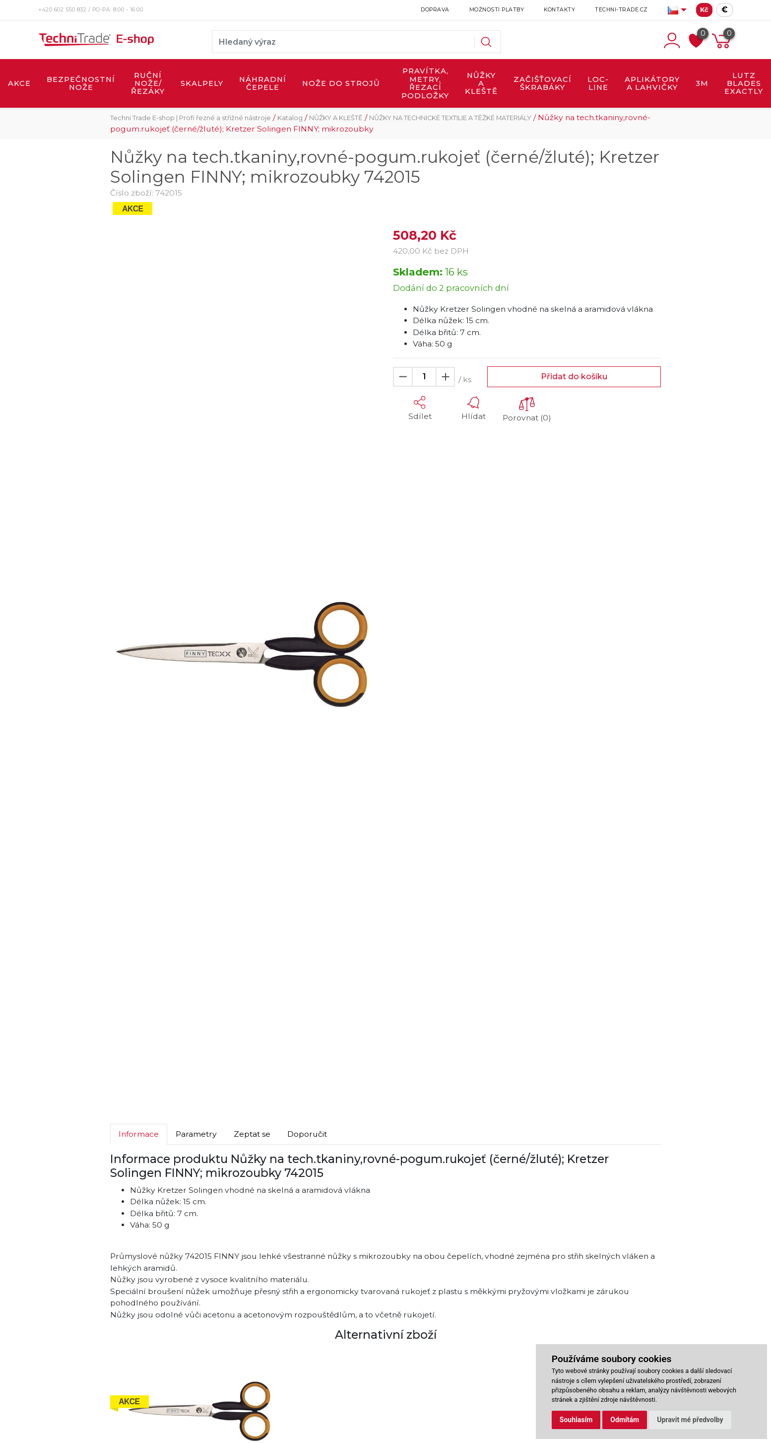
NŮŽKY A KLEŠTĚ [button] (481, 83)
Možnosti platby (496, 9)
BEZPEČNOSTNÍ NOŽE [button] (81, 83)
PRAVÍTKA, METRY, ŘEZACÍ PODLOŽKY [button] (425, 83)
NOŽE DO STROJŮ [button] (341, 83)
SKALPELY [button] (202, 83)
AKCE (19, 83)
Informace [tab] (139, 1134)
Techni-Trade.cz (621, 9)
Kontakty (559, 9)
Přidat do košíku (574, 376)
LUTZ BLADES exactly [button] (743, 83)
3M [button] (702, 83)
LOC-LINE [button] (598, 83)
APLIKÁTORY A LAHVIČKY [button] (652, 83)
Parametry (196, 1134)
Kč (704, 9)
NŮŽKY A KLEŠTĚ (336, 118)
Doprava (435, 9)
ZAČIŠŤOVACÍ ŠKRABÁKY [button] (543, 83)
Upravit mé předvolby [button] (690, 1420)
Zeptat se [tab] (252, 1134)
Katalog (290, 118)
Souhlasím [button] (576, 1420)
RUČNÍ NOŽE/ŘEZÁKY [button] (148, 83)
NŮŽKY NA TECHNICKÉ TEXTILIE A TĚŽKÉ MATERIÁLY (450, 118)
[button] (420, 408)
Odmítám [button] (624, 1420)
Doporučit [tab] (307, 1134)
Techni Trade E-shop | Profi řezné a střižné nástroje (190, 118)
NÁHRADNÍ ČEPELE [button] (262, 83)
